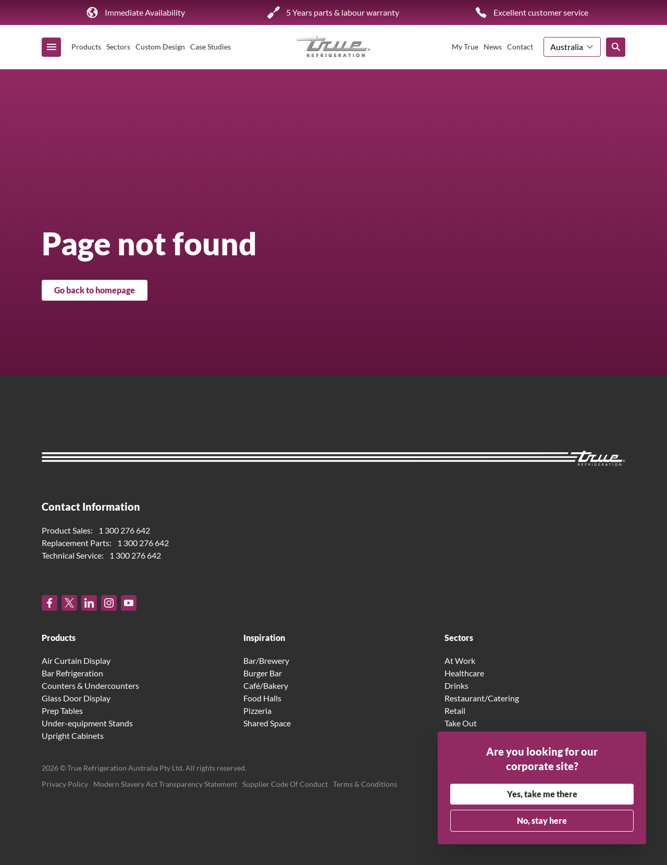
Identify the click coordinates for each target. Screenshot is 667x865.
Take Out (460, 723)
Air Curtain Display (76, 660)
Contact (520, 46)
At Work (459, 660)
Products (86, 46)
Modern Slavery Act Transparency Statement (165, 784)
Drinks (456, 685)
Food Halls (262, 698)
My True (465, 46)
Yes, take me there (542, 794)
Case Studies (210, 46)
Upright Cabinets (73, 735)
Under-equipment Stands (87, 723)
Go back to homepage (94, 290)
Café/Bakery (265, 685)
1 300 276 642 (124, 530)
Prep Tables (62, 710)
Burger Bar (262, 673)
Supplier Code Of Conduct (285, 784)
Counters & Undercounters (90, 685)
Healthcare (464, 673)
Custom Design (160, 46)
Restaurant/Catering (481, 698)
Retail (454, 710)
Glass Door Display (76, 698)
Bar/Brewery (266, 660)
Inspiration (264, 637)
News (493, 46)
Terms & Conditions (365, 784)
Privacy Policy (65, 784)
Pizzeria (257, 710)
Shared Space (267, 723)
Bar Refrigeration (72, 673)
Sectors (118, 46)
